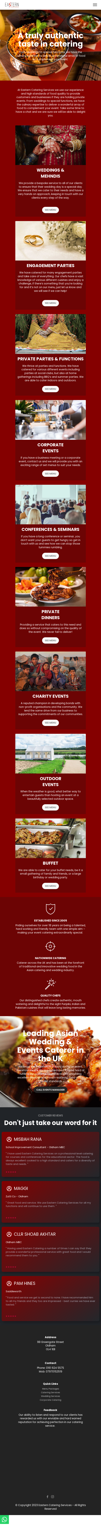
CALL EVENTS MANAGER (50, 1092)
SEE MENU (50, 210)
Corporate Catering (50, 1405)
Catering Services (50, 1397)
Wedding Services (50, 1401)
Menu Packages (50, 1393)
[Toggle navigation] (95, 4)
